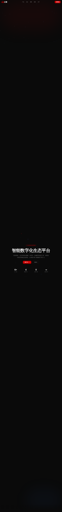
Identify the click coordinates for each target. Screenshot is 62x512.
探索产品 (27, 262)
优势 (35, 1)
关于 (39, 1)
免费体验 (57, 1)
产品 (23, 1)
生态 (27, 1)
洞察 (31, 1)
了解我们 (35, 262)
